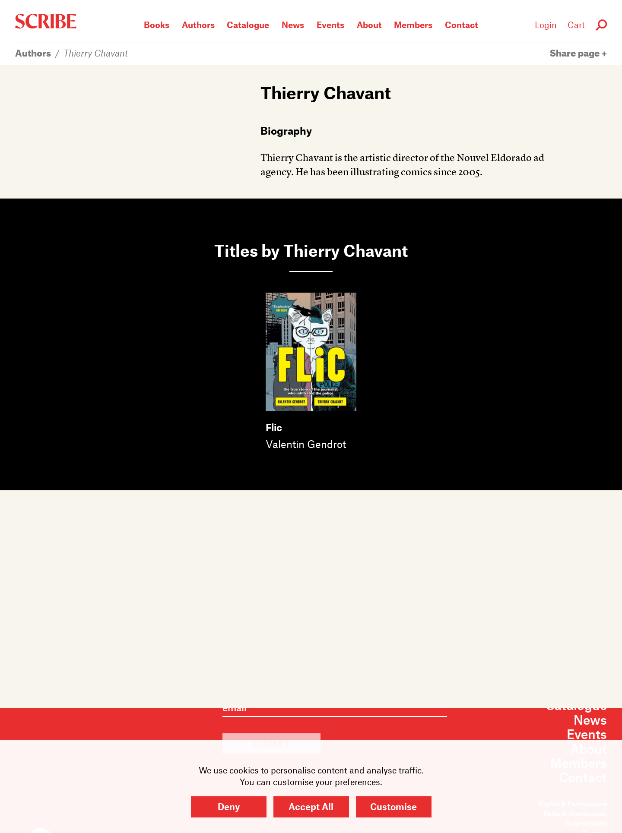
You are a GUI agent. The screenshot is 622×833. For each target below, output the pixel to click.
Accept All (311, 806)
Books (156, 24)
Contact (461, 24)
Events (330, 24)
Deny (229, 806)
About (369, 24)
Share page (578, 52)
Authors (198, 24)
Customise (393, 806)
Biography (286, 130)
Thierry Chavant (95, 52)
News (293, 24)
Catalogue (248, 24)
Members (413, 24)
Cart (576, 24)
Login (546, 24)
